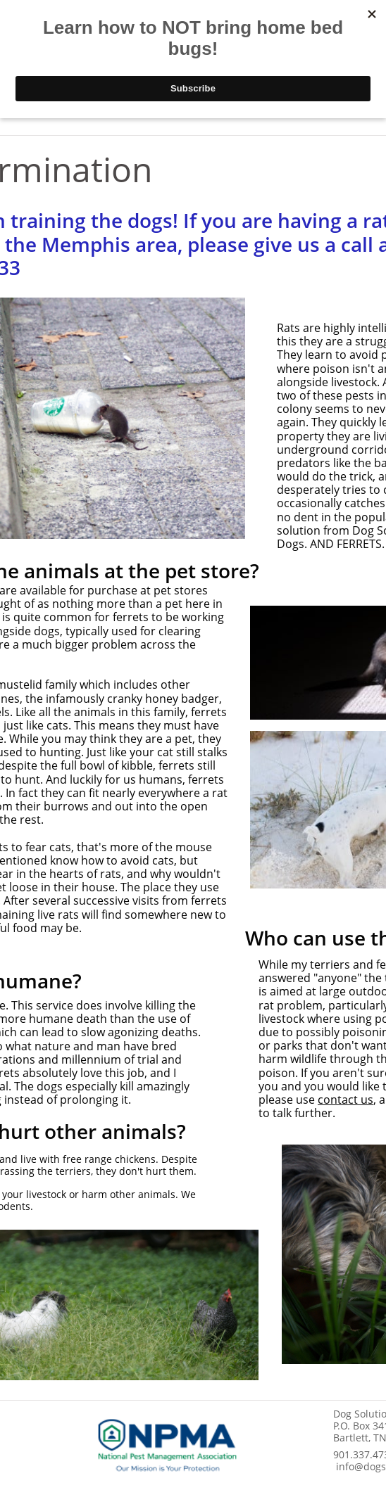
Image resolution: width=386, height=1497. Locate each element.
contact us (345, 1099)
